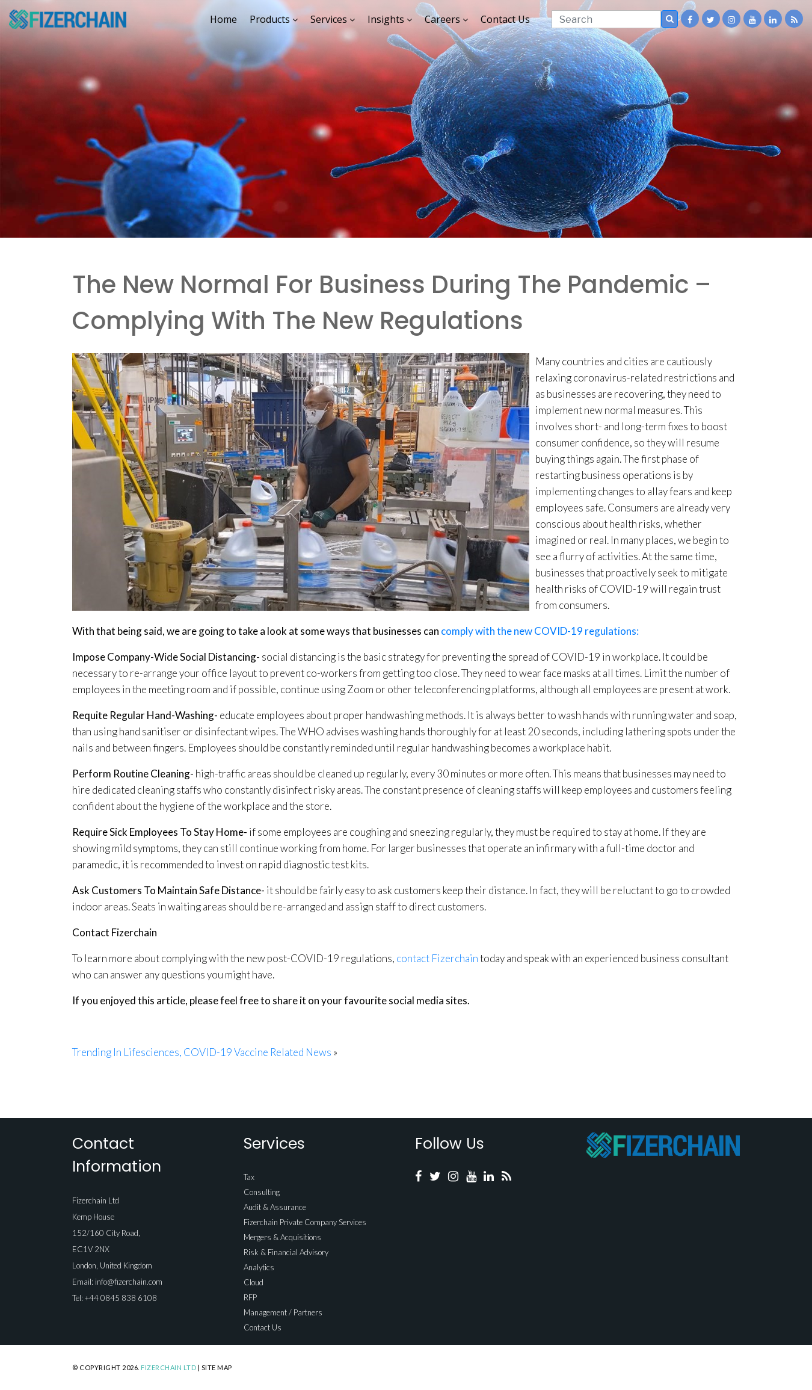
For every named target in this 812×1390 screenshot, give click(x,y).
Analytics (259, 1267)
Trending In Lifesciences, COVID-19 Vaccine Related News (201, 1052)
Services (332, 19)
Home (223, 19)
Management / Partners (283, 1312)
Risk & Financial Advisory (286, 1252)
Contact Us (505, 19)
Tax (249, 1177)
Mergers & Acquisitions (282, 1237)
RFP (250, 1297)
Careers (446, 19)
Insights (390, 19)
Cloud (253, 1282)
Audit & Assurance (275, 1207)
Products (274, 19)
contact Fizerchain (437, 958)
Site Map (216, 1367)
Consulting (262, 1192)
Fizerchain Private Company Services (305, 1222)
